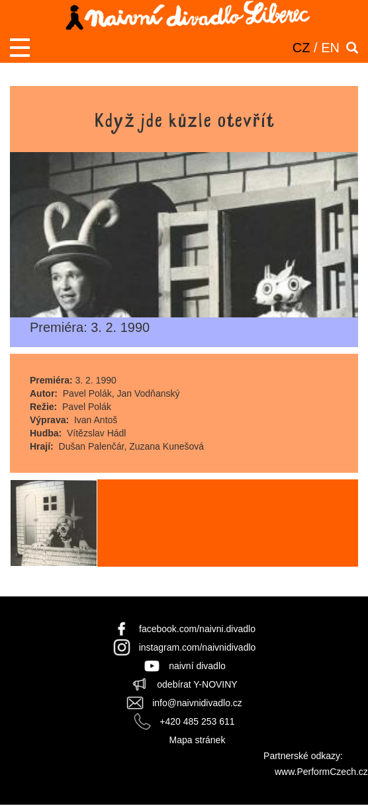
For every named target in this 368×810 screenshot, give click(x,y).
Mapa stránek (197, 740)
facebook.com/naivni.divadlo (197, 629)
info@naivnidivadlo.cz (197, 703)
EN (330, 47)
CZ (301, 47)
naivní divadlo (197, 666)
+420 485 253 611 (197, 721)
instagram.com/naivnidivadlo (197, 647)
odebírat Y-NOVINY (197, 684)
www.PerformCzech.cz (321, 771)
